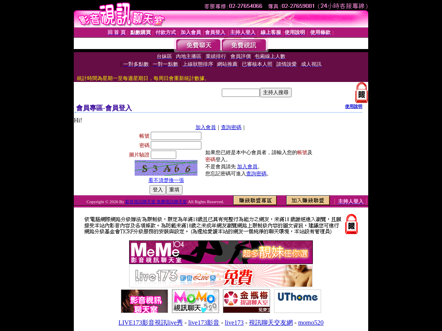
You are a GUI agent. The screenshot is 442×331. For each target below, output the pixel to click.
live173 (234, 322)
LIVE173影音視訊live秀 (151, 322)
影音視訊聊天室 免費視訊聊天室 (156, 201)
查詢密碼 (231, 127)
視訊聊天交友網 (271, 322)
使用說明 (353, 106)
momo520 (310, 322)
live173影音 (203, 322)
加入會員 (205, 127)
